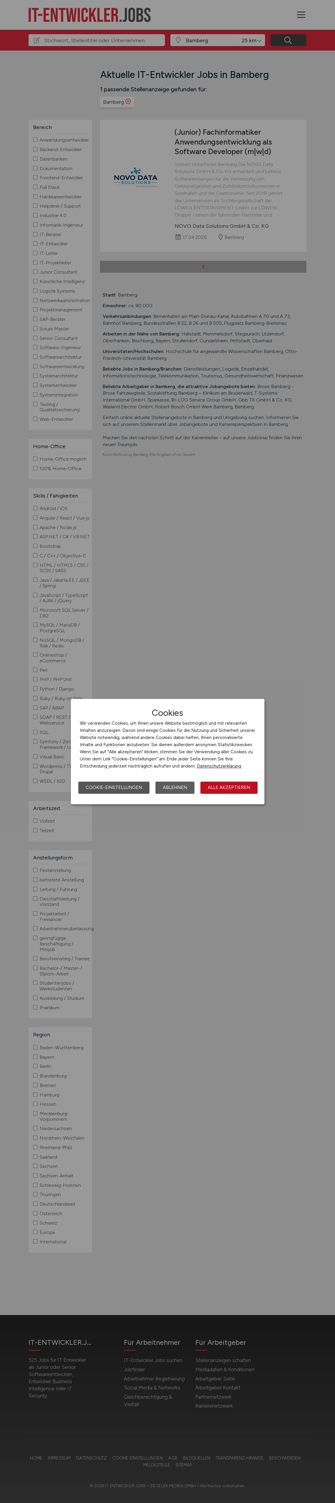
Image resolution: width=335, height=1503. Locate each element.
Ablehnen (175, 787)
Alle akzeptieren (229, 787)
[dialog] (167, 751)
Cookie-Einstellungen (114, 787)
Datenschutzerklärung (219, 766)
